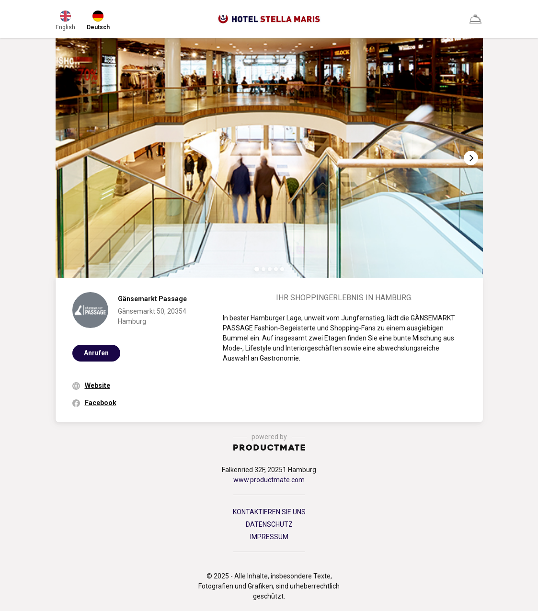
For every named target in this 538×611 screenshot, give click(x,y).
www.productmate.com (269, 480)
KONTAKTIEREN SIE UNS (269, 512)
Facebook (100, 403)
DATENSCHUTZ (269, 524)
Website (97, 385)
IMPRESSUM (269, 537)
